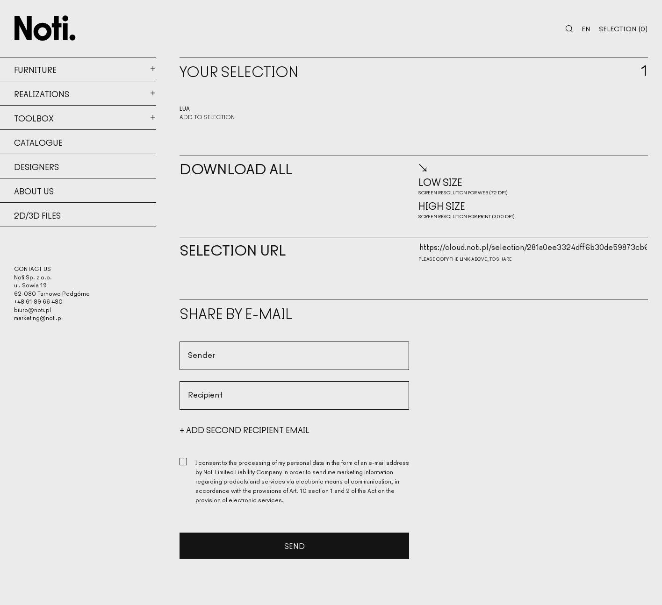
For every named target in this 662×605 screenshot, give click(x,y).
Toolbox (34, 117)
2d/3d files (37, 215)
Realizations (41, 93)
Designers (36, 166)
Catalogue (38, 142)
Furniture (35, 69)
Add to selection (207, 117)
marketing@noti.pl (38, 317)
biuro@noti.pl (32, 309)
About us (34, 190)
